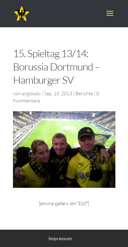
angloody (31, 93)
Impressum (60, 238)
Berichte (84, 93)
